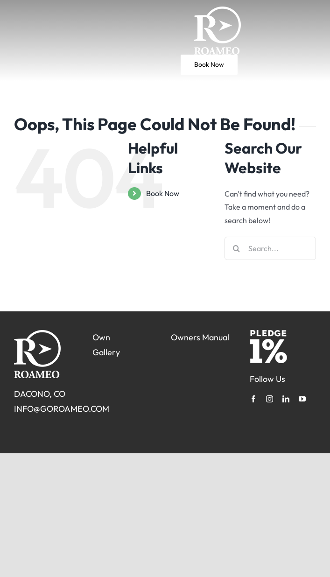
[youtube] (302, 398)
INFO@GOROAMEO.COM (61, 408)
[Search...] (270, 248)
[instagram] (269, 398)
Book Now (162, 193)
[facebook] (253, 398)
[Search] (236, 248)
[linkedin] (285, 398)
